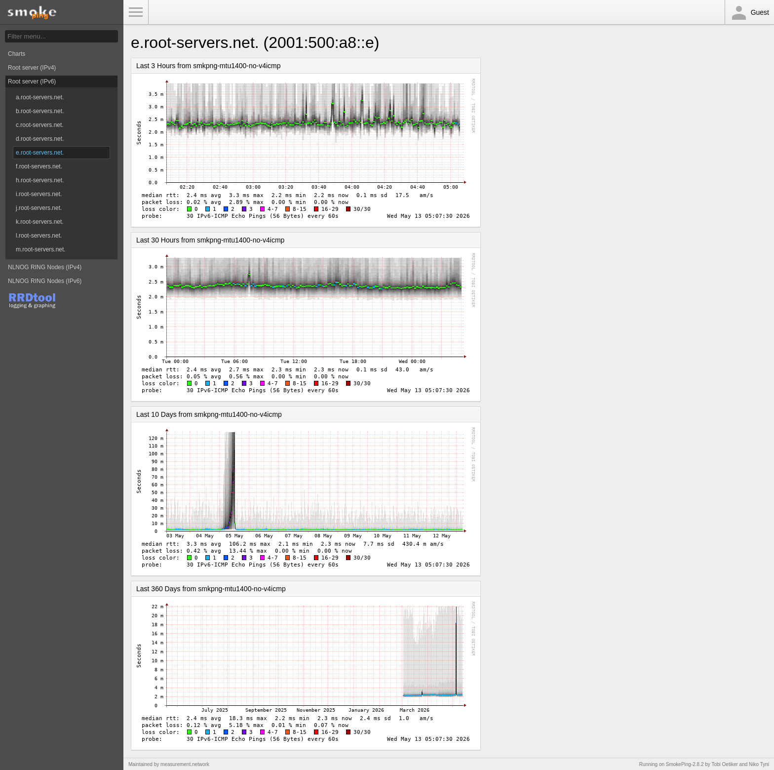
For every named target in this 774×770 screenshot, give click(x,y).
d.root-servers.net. (40, 138)
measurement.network (184, 764)
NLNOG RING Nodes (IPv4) (44, 267)
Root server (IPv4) (32, 67)
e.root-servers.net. (40, 152)
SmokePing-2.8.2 (685, 764)
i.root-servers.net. (39, 194)
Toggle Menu (135, 12)
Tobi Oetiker (724, 764)
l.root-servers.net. (39, 235)
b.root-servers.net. (40, 111)
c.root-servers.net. (40, 125)
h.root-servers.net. (40, 180)
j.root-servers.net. (39, 207)
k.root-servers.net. (40, 221)
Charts (16, 53)
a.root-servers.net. (40, 97)
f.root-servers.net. (39, 166)
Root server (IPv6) (32, 81)
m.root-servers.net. (41, 249)
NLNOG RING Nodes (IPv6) (44, 281)
